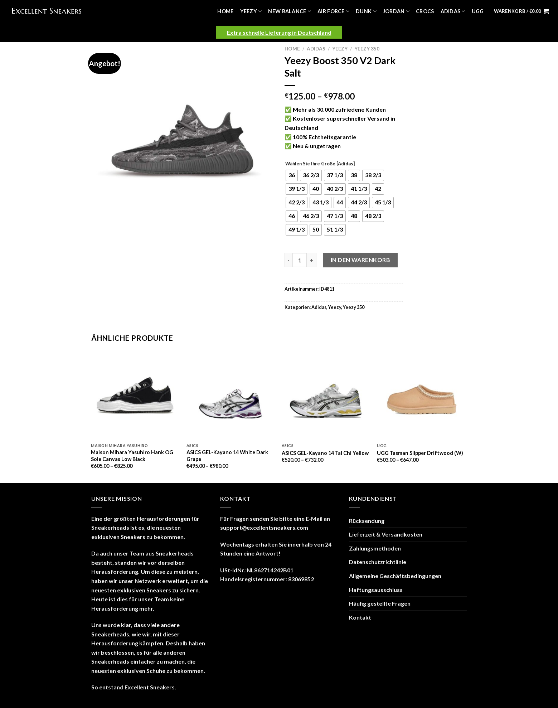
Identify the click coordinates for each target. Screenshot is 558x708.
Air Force (333, 11)
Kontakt (360, 617)
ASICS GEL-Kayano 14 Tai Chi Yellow (325, 453)
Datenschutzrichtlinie (377, 561)
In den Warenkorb (360, 259)
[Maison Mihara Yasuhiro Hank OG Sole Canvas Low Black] (135, 395)
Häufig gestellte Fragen (380, 603)
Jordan (396, 11)
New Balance (289, 11)
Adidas (453, 11)
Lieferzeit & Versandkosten (385, 534)
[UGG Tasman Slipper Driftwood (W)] (421, 395)
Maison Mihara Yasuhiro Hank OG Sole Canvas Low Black (132, 455)
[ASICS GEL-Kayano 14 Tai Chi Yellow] (326, 395)
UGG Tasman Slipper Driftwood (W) (420, 453)
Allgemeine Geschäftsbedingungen (395, 575)
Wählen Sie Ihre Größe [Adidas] (320, 163)
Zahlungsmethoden (375, 548)
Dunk (366, 11)
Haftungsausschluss (376, 589)
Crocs (425, 11)
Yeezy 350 (366, 49)
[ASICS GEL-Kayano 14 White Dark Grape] (230, 395)
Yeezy (251, 11)
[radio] (291, 175)
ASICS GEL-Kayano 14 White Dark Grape (227, 455)
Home (225, 11)
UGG (478, 11)
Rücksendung (366, 520)
